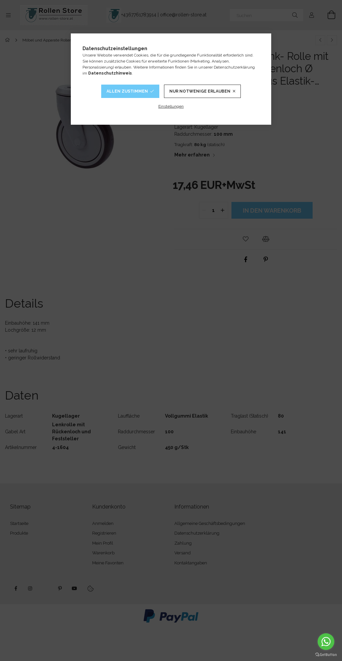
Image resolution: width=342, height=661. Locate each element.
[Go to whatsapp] (326, 641)
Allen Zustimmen (127, 91)
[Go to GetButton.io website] (326, 654)
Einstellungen (171, 106)
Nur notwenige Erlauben (199, 91)
